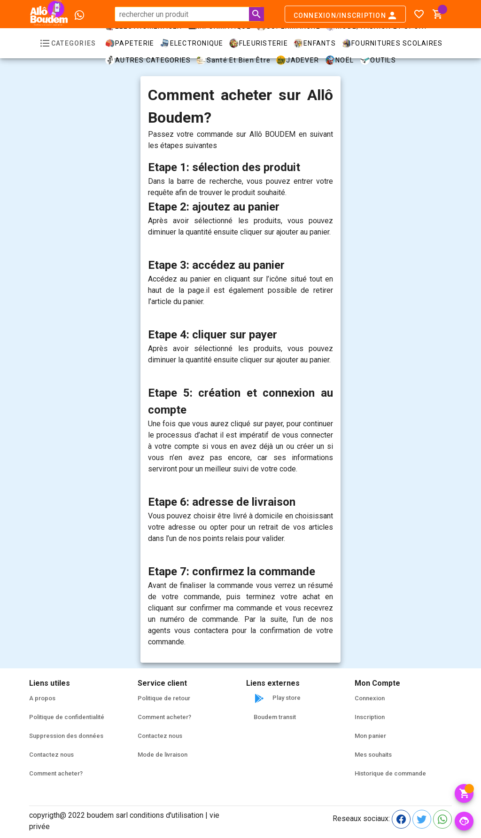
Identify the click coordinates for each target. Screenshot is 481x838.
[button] (437, 14)
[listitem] (77, 698)
